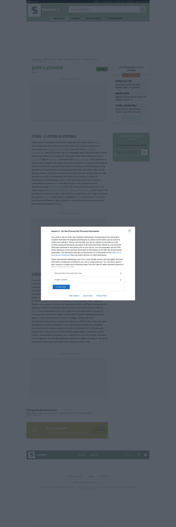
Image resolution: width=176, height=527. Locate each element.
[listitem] (88, 273)
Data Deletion (74, 296)
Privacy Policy (101, 296)
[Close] (130, 231)
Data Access (88, 296)
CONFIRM (64, 287)
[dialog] (88, 263)
